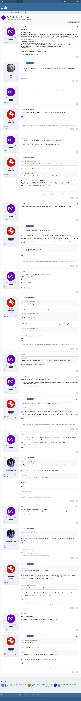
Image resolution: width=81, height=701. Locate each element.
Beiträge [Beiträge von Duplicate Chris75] (5, 42)
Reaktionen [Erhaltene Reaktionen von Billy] (6, 474)
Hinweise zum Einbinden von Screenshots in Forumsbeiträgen (35, 497)
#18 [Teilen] (77, 564)
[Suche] (77, 1)
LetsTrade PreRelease (26, 496)
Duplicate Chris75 (12, 19)
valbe (59, 685)
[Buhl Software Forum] (40, 7)
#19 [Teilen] (77, 613)
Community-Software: (40, 699)
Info (54, 229)
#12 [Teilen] (77, 376)
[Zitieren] (77, 57)
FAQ (22, 494)
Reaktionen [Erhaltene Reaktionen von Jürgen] (6, 126)
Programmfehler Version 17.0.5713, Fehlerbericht (43, 684)
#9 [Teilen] (77, 271)
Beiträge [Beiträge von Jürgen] (5, 128)
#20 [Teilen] (77, 636)
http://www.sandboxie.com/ (46, 68)
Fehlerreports (7, 686)
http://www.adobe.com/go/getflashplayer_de (34, 413)
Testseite (36, 241)
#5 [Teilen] (77, 135)
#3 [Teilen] (77, 87)
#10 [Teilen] (77, 297)
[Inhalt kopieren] (76, 246)
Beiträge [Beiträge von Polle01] (5, 80)
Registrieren (71, 1)
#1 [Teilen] (77, 26)
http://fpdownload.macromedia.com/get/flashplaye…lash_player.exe (37, 595)
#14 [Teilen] (77, 434)
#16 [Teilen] (77, 506)
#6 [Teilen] (77, 157)
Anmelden (64, 1)
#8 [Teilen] (77, 226)
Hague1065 (7, 685)
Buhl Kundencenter (25, 491)
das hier (42, 659)
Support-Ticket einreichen (27, 493)
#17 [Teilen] (77, 528)
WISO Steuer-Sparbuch (62, 686)
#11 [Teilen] (77, 354)
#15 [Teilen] (77, 457)
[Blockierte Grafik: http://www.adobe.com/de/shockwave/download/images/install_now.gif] (54, 575)
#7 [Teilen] (77, 203)
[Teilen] (78, 22)
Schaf (33, 685)
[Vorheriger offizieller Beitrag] (71, 129)
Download (54, 403)
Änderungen (35, 496)
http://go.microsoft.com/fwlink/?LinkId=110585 (38, 185)
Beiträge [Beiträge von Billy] (5, 476)
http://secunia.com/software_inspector (30, 233)
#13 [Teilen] (77, 399)
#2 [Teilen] (77, 63)
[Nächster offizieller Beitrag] (73, 81)
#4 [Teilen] (77, 109)
